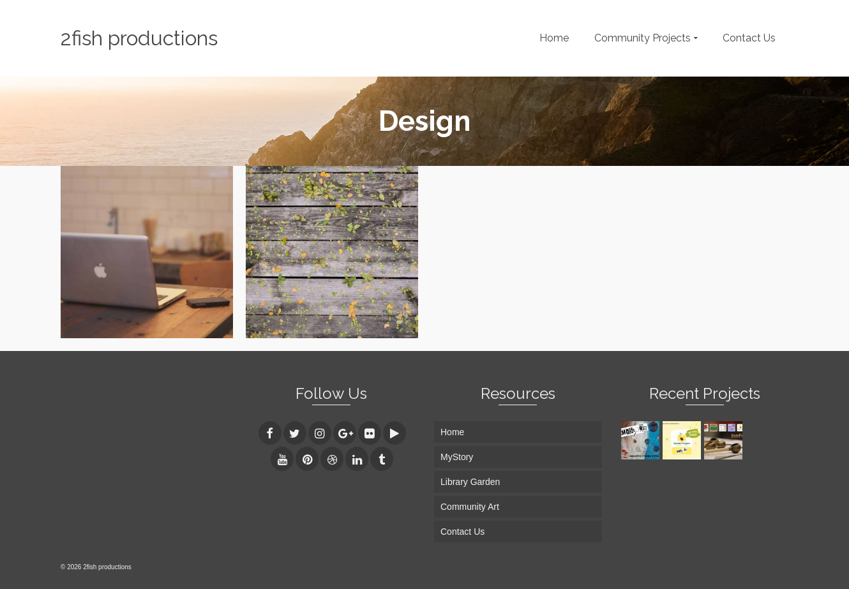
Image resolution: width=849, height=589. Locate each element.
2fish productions (139, 38)
